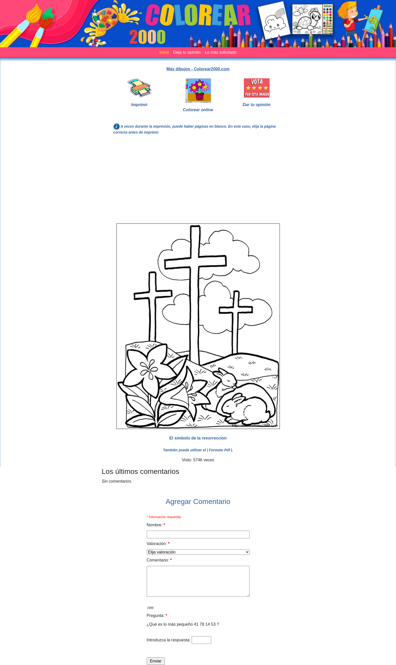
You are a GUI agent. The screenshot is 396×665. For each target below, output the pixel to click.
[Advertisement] (198, 181)
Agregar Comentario (197, 501)
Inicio (164, 52)
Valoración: (158, 543)
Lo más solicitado (221, 52)
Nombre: (156, 525)
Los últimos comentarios (140, 471)
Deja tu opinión (187, 52)
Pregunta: (157, 615)
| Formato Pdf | (219, 450)
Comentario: (159, 560)
